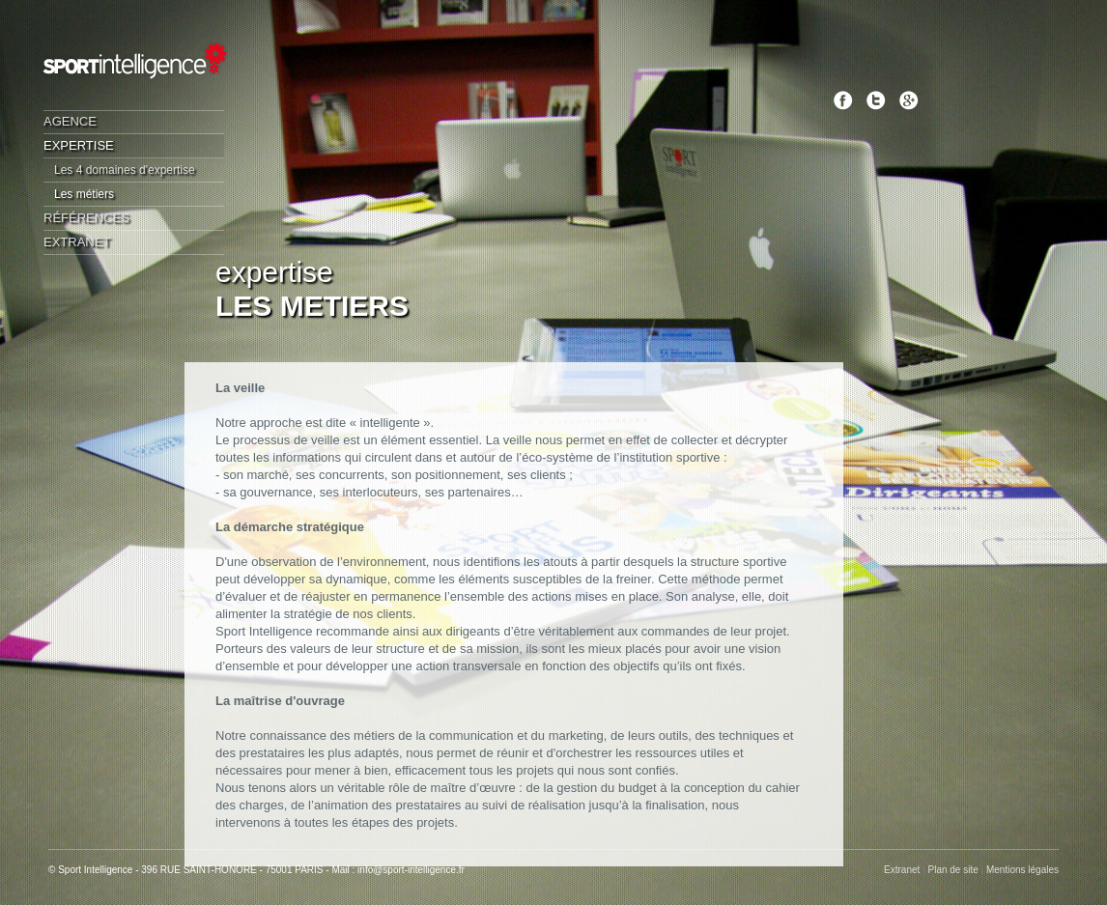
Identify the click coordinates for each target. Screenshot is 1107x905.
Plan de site (953, 869)
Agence (70, 121)
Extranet (76, 242)
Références (86, 218)
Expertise (78, 145)
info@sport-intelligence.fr (411, 869)
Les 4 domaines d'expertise (124, 170)
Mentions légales (1022, 869)
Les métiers (84, 194)
